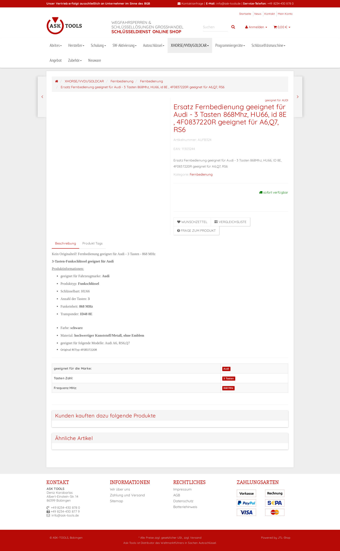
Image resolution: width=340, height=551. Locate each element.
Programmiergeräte (230, 45)
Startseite (245, 13)
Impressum (182, 489)
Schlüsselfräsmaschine (268, 45)
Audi (226, 368)
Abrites (56, 45)
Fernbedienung (201, 174)
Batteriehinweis (185, 507)
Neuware (94, 60)
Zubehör (75, 60)
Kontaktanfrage (191, 3)
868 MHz (228, 388)
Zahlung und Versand (127, 495)
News (257, 13)
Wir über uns (120, 489)
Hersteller (76, 45)
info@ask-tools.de (228, 3)
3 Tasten (229, 378)
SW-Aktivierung (125, 45)
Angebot (56, 60)
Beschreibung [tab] (65, 243)
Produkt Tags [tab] (92, 243)
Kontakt (269, 13)
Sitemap (116, 501)
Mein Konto (285, 13)
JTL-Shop (284, 537)
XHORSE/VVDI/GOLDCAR (190, 45)
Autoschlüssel (153, 45)
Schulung (98, 45)
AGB (176, 495)
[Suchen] (215, 27)
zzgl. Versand (192, 537)
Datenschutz (183, 501)
